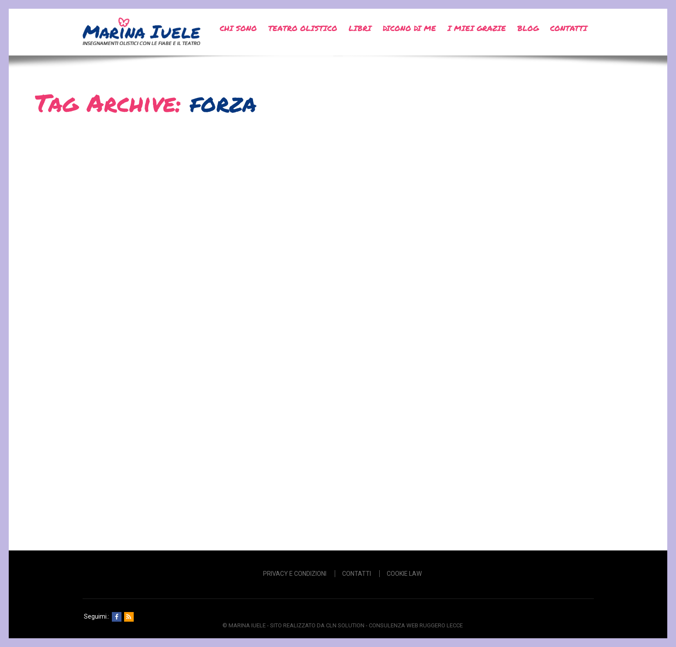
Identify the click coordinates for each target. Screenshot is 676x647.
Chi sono (238, 28)
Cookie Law (404, 573)
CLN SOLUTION (345, 625)
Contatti (568, 28)
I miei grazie (476, 28)
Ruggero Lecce (441, 625)
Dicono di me (409, 28)
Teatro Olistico (302, 28)
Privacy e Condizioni (294, 573)
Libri (360, 28)
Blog (528, 28)
